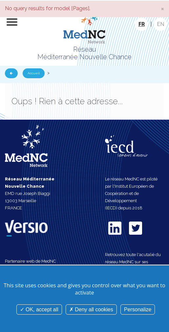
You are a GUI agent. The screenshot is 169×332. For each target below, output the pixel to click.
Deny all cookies (91, 309)
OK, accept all (39, 309)
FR (141, 24)
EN (160, 24)
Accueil (34, 73)
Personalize (138, 309)
